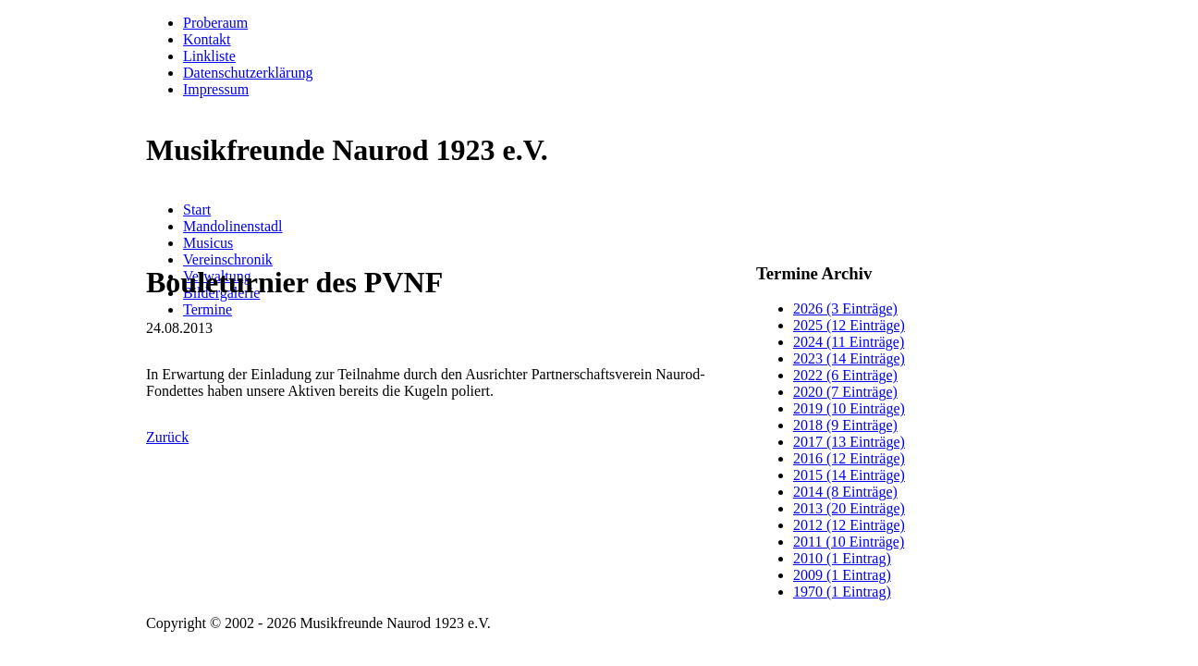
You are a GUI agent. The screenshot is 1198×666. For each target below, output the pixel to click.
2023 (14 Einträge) (849, 358)
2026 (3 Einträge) (845, 308)
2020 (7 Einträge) (845, 392)
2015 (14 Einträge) (849, 475)
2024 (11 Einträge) (848, 342)
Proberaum (215, 23)
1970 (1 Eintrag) (842, 591)
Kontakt (207, 39)
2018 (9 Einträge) (845, 425)
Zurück (167, 437)
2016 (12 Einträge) (849, 458)
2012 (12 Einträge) (849, 525)
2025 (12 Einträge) (849, 325)
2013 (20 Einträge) (849, 508)
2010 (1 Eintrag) (842, 558)
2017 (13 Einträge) (849, 442)
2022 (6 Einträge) (845, 375)
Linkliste (209, 56)
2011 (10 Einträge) (848, 541)
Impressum (216, 89)
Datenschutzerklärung (247, 72)
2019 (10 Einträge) (849, 408)
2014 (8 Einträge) (845, 492)
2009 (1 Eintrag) (842, 575)
